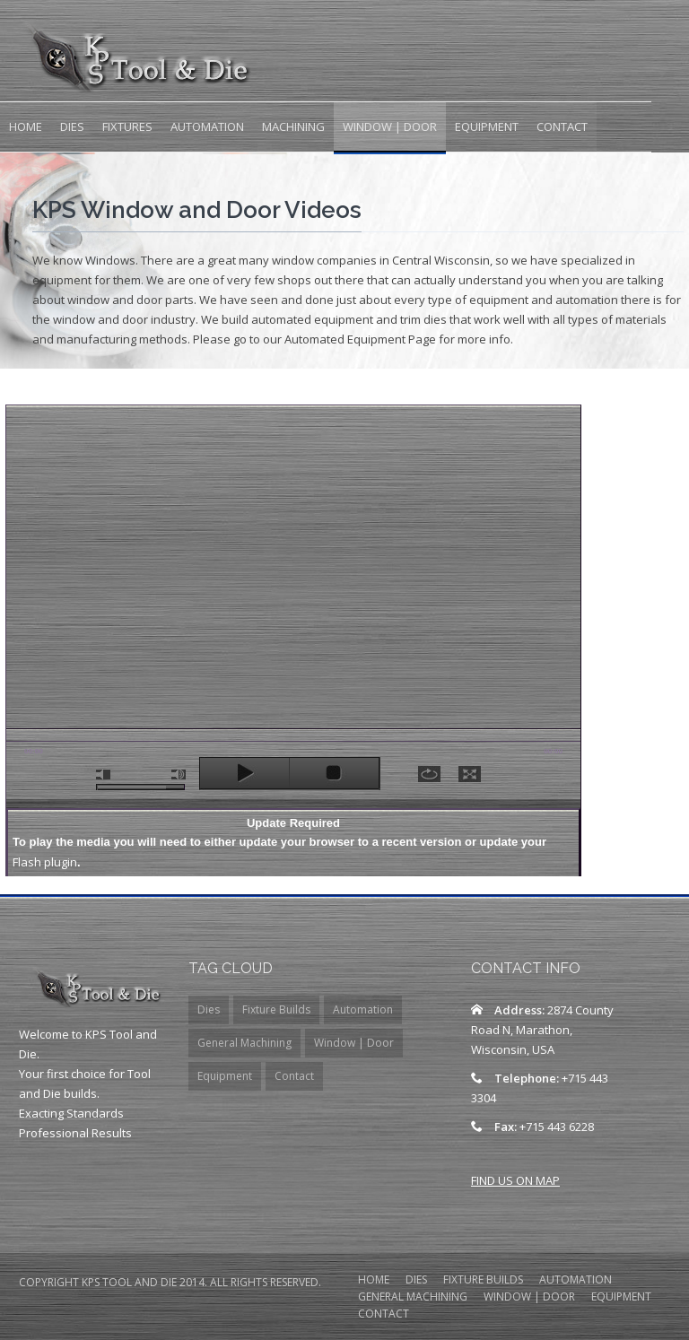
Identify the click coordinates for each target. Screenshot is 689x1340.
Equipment (487, 126)
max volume (178, 774)
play (244, 773)
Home (25, 126)
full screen (469, 774)
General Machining (244, 1042)
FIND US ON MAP (515, 1180)
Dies (72, 126)
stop (334, 773)
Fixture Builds (276, 1009)
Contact (562, 126)
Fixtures (127, 126)
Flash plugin (45, 862)
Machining (293, 126)
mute (103, 774)
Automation (207, 126)
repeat (429, 774)
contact (383, 1315)
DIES (416, 1281)
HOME (373, 1281)
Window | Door (390, 126)
